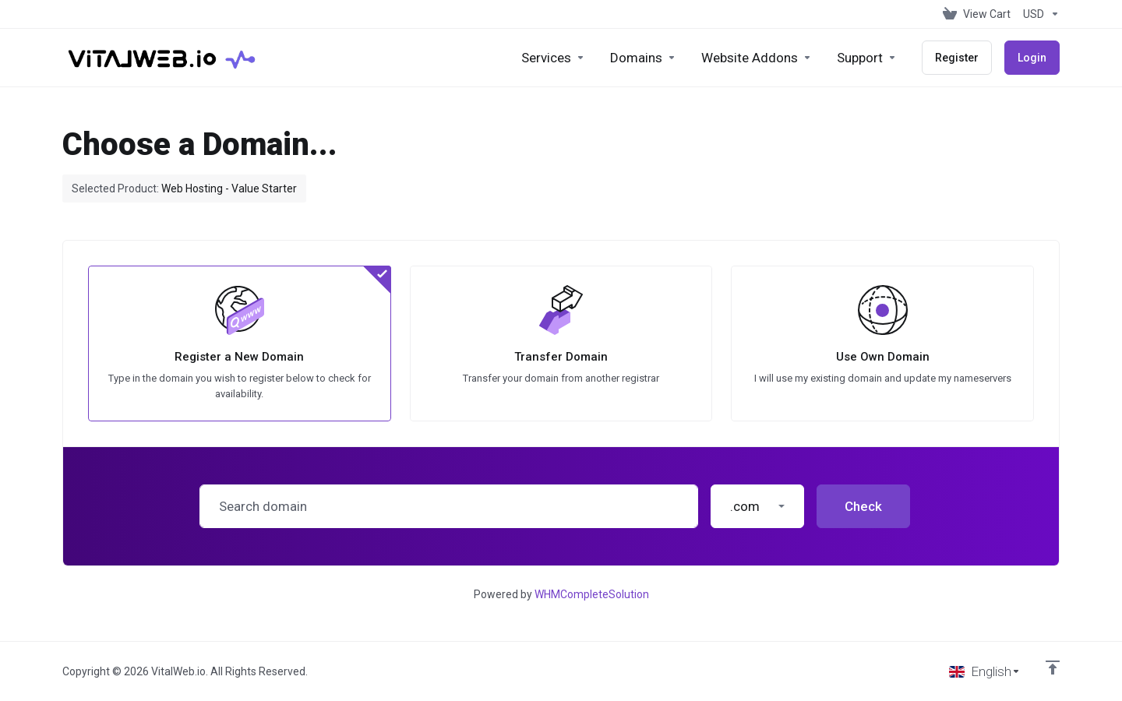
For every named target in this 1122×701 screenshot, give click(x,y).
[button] (757, 506)
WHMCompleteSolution (592, 594)
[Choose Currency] (1038, 14)
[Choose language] (985, 671)
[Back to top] (1052, 667)
